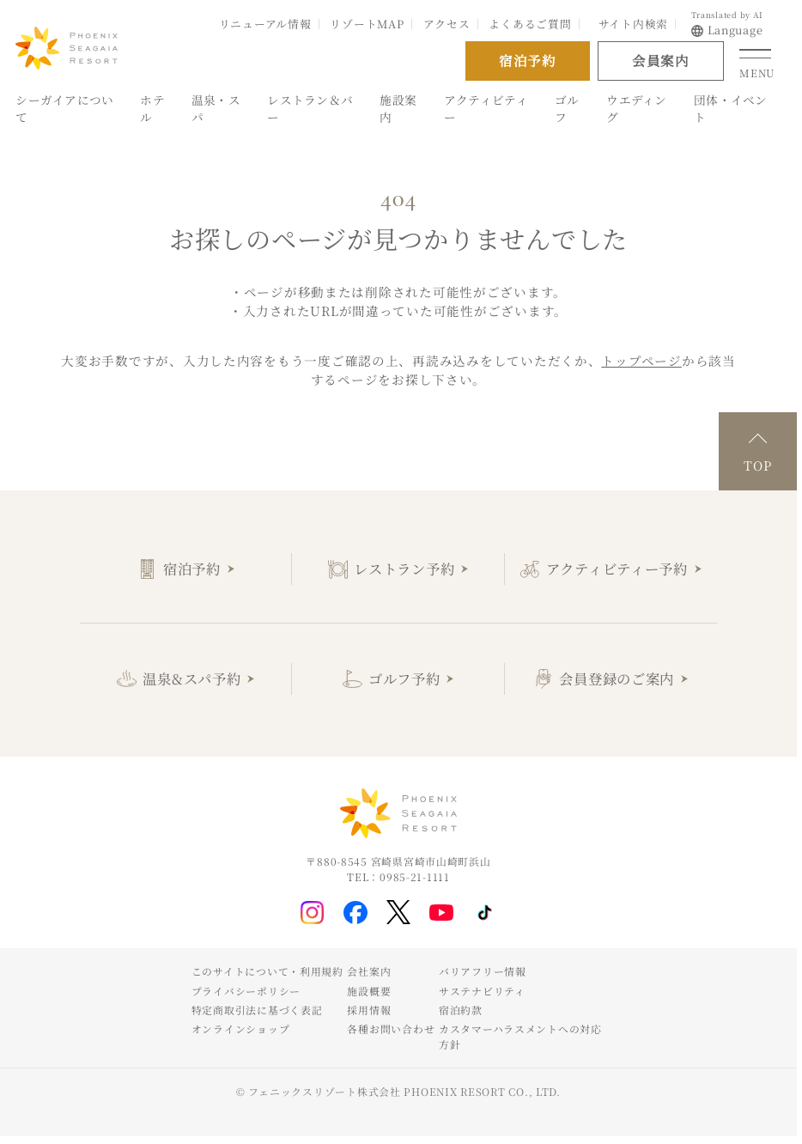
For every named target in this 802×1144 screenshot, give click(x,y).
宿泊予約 (192, 568)
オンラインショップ (240, 1028)
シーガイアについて (64, 108)
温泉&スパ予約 (191, 678)
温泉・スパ (215, 108)
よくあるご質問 (530, 23)
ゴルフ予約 (404, 678)
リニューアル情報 (265, 23)
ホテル (152, 108)
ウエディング (636, 108)
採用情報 (369, 1009)
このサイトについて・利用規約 (267, 971)
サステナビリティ (482, 990)
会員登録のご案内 (616, 678)
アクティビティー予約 (617, 568)
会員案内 (661, 60)
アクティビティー (486, 108)
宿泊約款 (461, 1009)
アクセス (447, 23)
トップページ (641, 360)
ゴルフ (567, 108)
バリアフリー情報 (482, 971)
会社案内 (369, 971)
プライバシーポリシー (246, 990)
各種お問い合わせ (390, 1028)
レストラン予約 (404, 568)
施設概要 (369, 990)
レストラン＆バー (310, 108)
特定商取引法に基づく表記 (257, 1009)
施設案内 (398, 108)
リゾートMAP (367, 23)
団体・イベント (731, 108)
